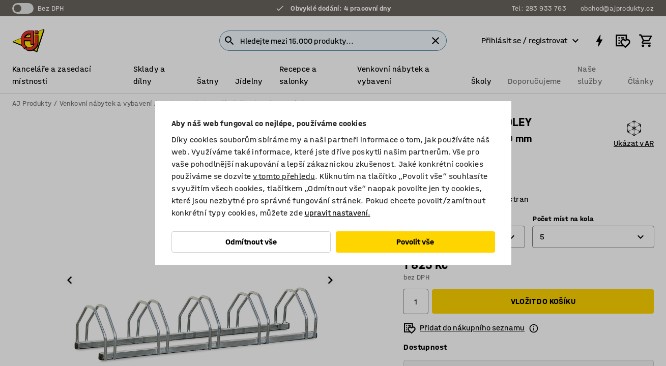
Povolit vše (415, 242)
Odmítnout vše (251, 242)
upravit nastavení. (337, 213)
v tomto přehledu (284, 176)
